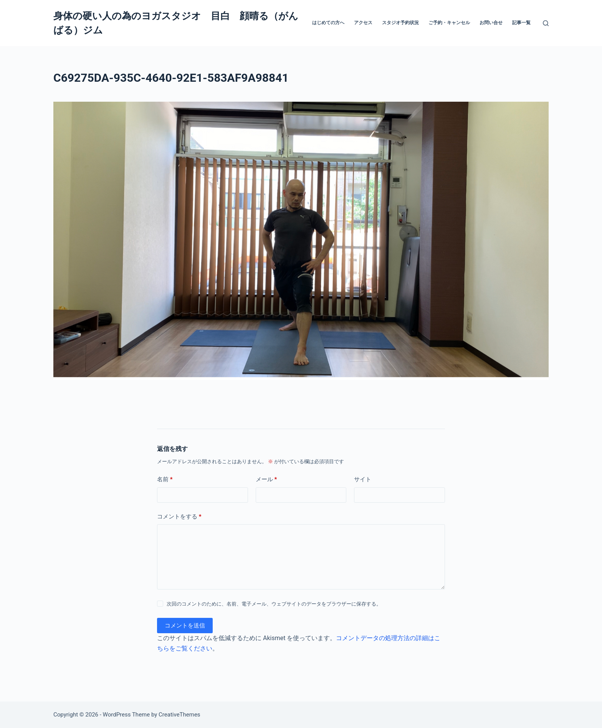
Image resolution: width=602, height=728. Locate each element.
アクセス (363, 22)
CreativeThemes (179, 714)
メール (266, 479)
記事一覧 (521, 22)
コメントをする (179, 517)
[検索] (546, 23)
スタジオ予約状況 (400, 22)
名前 (165, 479)
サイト (362, 479)
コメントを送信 (185, 625)
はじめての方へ (328, 22)
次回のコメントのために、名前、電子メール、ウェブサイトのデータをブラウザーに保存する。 (274, 604)
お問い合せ (491, 22)
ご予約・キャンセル (449, 22)
